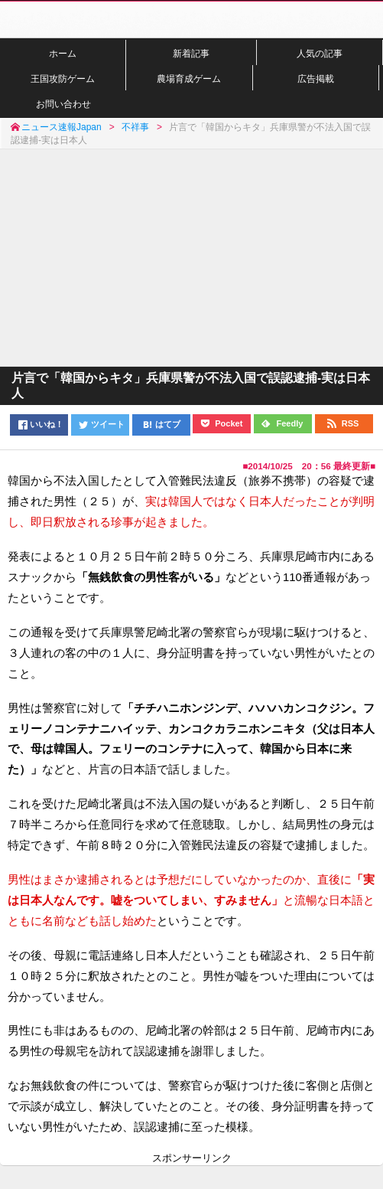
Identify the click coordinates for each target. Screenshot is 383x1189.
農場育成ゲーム (189, 78)
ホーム (62, 53)
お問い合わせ (63, 104)
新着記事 (191, 53)
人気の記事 (319, 53)
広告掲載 (315, 78)
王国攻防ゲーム (63, 78)
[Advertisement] (191, 256)
